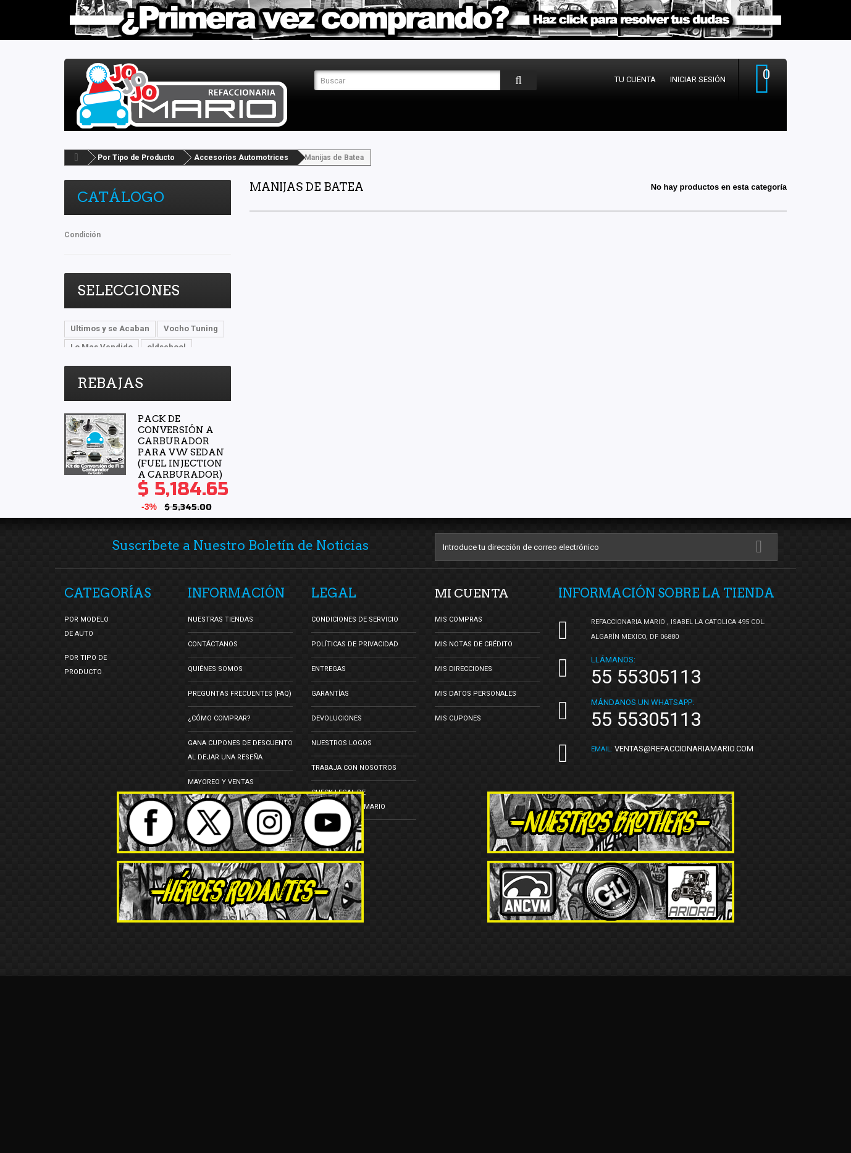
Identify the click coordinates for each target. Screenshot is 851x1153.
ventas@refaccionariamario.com (683, 856)
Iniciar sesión (696, 79)
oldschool (166, 347)
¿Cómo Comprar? (219, 826)
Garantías (330, 801)
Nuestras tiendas (220, 727)
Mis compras (458, 727)
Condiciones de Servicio (354, 727)
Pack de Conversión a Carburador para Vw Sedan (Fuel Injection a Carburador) (181, 475)
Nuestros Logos (341, 851)
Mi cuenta (472, 700)
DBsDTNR (88, 365)
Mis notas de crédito (474, 752)
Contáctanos (213, 752)
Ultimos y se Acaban (109, 328)
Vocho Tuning (191, 328)
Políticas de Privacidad (354, 752)
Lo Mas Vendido (101, 347)
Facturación (334, 939)
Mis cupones (458, 826)
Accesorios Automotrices (241, 157)
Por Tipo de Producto (136, 157)
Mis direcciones (463, 776)
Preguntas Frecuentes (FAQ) (239, 801)
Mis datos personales (475, 801)
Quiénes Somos (215, 776)
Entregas (328, 776)
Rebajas (110, 412)
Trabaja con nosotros (353, 875)
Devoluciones (336, 826)
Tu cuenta (634, 79)
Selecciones (128, 290)
